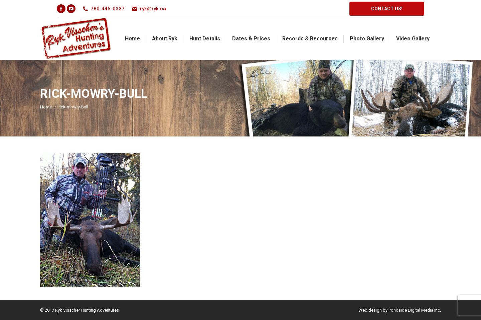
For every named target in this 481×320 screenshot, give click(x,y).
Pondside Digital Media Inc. (414, 310)
